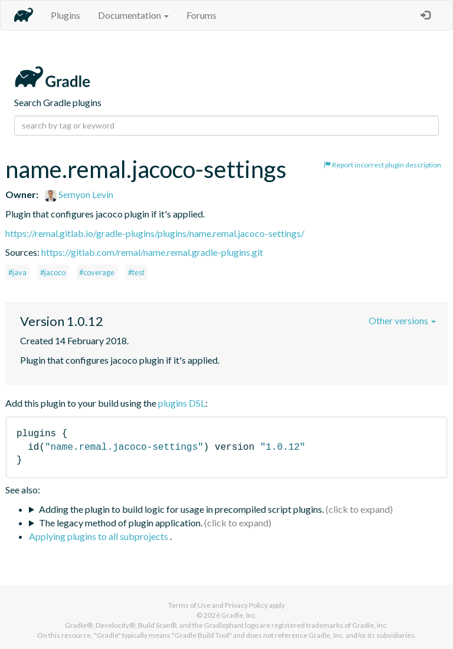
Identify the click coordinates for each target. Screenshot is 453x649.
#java (17, 272)
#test (136, 272)
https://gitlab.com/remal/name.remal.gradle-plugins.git (152, 252)
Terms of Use (189, 605)
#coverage (96, 272)
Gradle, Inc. (239, 615)
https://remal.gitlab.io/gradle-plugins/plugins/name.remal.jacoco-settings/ (154, 233)
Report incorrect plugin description (382, 164)
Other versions (402, 320)
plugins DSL (181, 402)
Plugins (65, 15)
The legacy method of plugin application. (120, 522)
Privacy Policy (246, 605)
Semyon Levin (79, 194)
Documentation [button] (133, 15)
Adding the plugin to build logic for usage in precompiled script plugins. (181, 509)
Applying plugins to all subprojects (99, 536)
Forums (201, 15)
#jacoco (52, 272)
